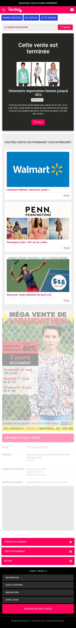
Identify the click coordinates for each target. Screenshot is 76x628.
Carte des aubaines (38, 551)
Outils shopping (13, 585)
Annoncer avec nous (38, 608)
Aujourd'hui (31, 18)
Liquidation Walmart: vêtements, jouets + (28, 189)
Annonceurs (11, 592)
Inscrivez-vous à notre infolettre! (38, 3)
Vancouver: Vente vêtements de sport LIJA (29, 294)
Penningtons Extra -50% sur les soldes (27, 242)
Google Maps (36, 457)
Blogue (38, 561)
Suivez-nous (11, 600)
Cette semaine (48, 18)
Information (11, 577)
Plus (66, 195)
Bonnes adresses (12, 18)
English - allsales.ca (38, 571)
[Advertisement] (38, 508)
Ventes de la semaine (38, 542)
